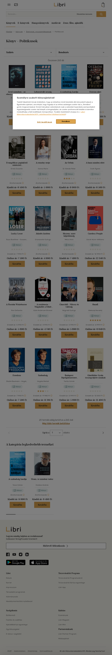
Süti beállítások (44, 122)
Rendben (66, 121)
